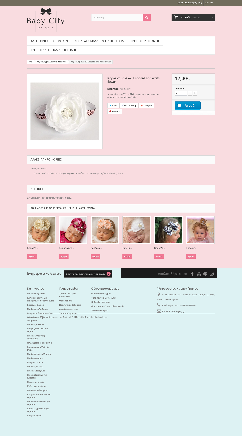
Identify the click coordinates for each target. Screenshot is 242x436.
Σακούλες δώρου (35, 305)
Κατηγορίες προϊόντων (49, 41)
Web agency (52, 427)
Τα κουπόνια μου (99, 310)
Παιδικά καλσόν (35, 358)
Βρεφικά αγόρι (34, 415)
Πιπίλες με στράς (35, 382)
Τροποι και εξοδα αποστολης (53, 50)
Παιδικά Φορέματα (36, 293)
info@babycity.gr (177, 311)
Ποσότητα (180, 88)
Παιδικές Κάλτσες (35, 324)
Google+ (146, 105)
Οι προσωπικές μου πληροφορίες (108, 306)
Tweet (113, 105)
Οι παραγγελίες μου (101, 293)
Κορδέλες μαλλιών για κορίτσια (99, 41)
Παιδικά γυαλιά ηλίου (37, 390)
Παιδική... (127, 248)
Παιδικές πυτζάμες (36, 371)
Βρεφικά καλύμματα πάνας (40, 313)
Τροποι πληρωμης (145, 41)
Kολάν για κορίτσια (36, 386)
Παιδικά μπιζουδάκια (37, 309)
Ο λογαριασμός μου (105, 288)
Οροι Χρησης (65, 301)
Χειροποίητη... (66, 248)
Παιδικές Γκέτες (35, 366)
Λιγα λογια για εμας (68, 309)
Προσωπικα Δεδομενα (70, 305)
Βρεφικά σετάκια (35, 362)
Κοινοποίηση (129, 105)
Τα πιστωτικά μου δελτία (103, 298)
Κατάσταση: (113, 89)
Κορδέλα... (32, 248)
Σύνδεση (209, 2)
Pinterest (114, 111)
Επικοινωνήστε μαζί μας (189, 2)
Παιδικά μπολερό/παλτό (39, 354)
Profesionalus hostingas (96, 427)
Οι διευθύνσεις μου (100, 302)
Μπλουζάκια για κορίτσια (39, 343)
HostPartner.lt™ (66, 427)
